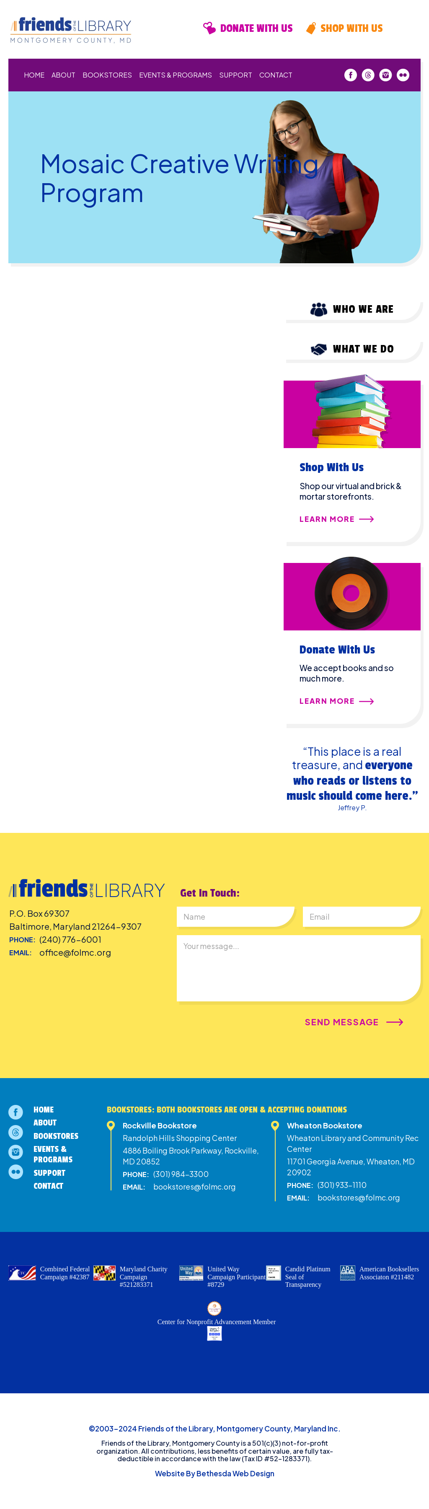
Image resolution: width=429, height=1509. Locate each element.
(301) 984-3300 (181, 1174)
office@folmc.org (75, 952)
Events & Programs (175, 74)
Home (34, 74)
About (63, 74)
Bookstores (107, 74)
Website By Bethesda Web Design (214, 1473)
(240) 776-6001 (70, 939)
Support (235, 74)
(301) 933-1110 (342, 1185)
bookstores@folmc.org (194, 1186)
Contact (275, 74)
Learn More (327, 519)
